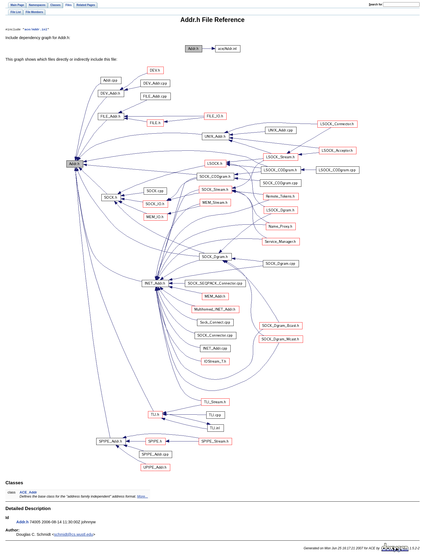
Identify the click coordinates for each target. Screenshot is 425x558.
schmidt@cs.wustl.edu (73, 535)
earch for (375, 4)
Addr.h (22, 522)
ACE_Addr (28, 493)
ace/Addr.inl (35, 30)
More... (142, 497)
